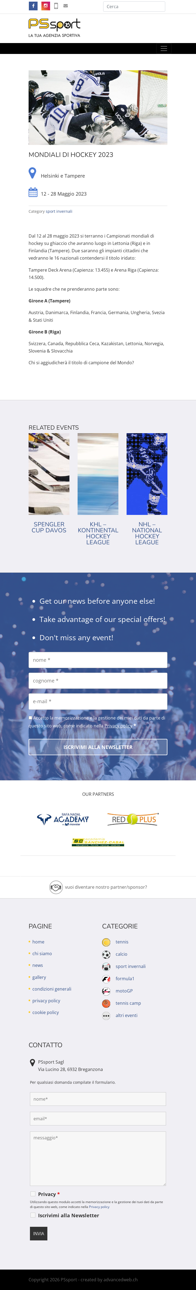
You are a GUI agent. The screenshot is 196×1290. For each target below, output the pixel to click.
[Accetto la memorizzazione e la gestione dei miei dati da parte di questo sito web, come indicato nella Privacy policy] (30, 718)
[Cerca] (134, 6)
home (38, 942)
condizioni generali (51, 989)
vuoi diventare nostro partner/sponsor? (106, 887)
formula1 (125, 979)
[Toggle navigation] (163, 48)
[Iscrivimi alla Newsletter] (98, 747)
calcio (121, 954)
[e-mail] (98, 701)
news (37, 965)
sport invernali (59, 211)
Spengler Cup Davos (49, 527)
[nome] (98, 660)
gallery (39, 977)
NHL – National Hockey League (147, 533)
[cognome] (98, 681)
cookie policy (45, 1012)
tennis (122, 942)
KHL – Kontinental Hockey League (98, 533)
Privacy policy (118, 726)
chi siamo (42, 954)
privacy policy (46, 1001)
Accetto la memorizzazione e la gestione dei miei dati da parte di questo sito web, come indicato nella (97, 722)
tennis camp (128, 1003)
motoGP (124, 991)
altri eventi (126, 1015)
